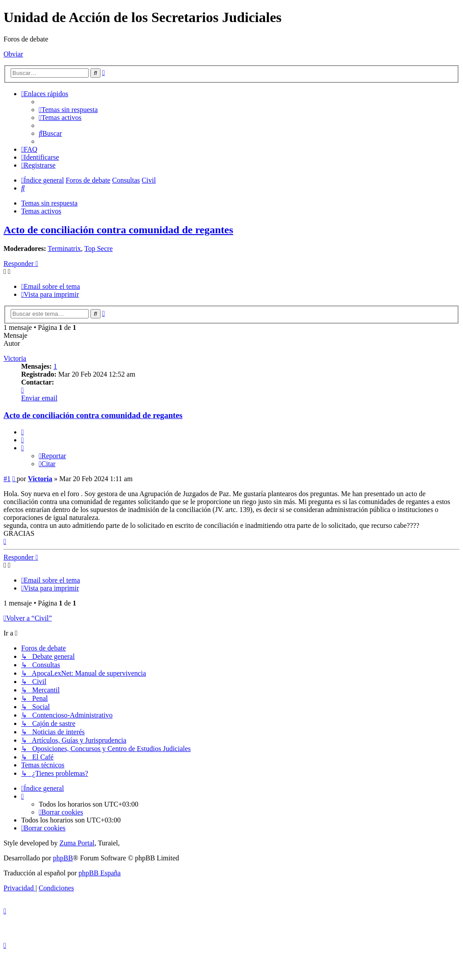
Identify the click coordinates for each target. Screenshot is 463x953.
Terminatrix (64, 248)
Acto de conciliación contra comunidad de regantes (118, 229)
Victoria (15, 358)
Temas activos (41, 211)
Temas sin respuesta (49, 203)
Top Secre (98, 248)
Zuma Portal (77, 843)
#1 (7, 478)
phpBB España (99, 873)
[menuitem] (68, 109)
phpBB (63, 858)
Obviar (13, 54)
